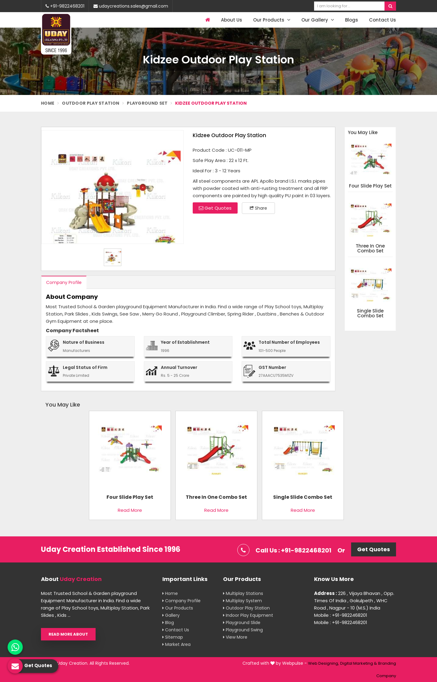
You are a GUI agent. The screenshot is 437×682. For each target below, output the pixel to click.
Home (47, 103)
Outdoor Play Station (90, 103)
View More (235, 637)
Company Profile (64, 282)
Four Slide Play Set (370, 186)
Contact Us (382, 20)
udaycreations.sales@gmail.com (130, 6)
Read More (130, 510)
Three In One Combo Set (370, 249)
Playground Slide (241, 623)
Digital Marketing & (358, 663)
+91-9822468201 (65, 6)
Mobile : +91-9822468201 (340, 615)
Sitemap (172, 637)
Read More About (68, 634)
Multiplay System (242, 601)
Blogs (351, 20)
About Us (231, 20)
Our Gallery (317, 20)
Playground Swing (243, 630)
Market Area (176, 644)
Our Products (271, 20)
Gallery (171, 615)
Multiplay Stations (243, 593)
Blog (168, 623)
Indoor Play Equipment (248, 615)
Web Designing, (323, 663)
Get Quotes (215, 208)
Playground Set (147, 103)
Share (258, 208)
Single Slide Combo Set (370, 314)
